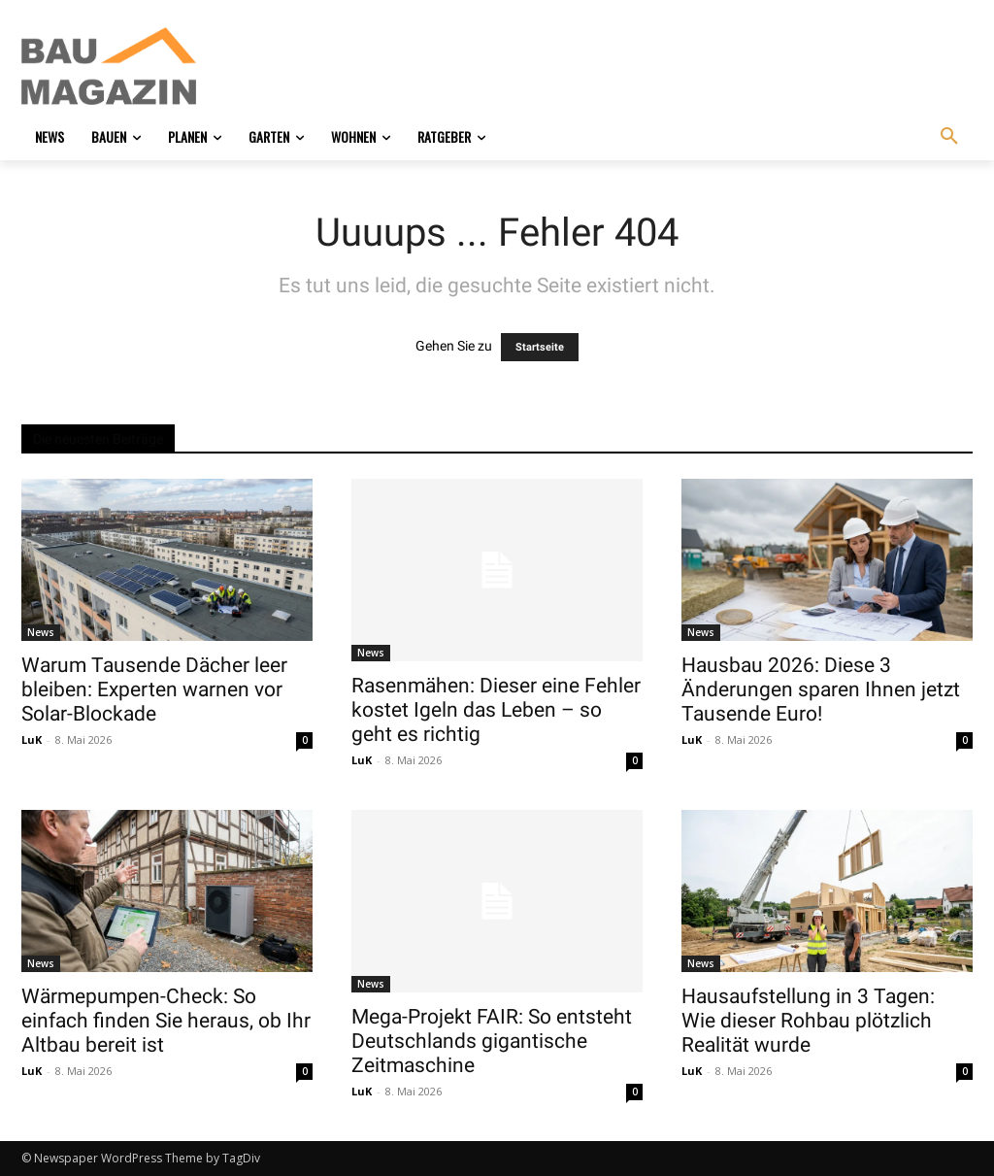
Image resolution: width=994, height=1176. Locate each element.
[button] (949, 137)
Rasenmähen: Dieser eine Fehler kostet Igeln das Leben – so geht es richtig (496, 710)
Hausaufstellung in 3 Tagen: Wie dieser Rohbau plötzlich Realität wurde (808, 1021)
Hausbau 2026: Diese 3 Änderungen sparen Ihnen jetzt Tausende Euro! (820, 689)
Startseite (539, 347)
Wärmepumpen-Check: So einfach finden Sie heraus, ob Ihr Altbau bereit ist (166, 1021)
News (40, 632)
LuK (31, 739)
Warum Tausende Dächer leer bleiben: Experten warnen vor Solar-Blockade (154, 689)
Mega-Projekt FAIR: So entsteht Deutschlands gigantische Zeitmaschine (491, 1041)
